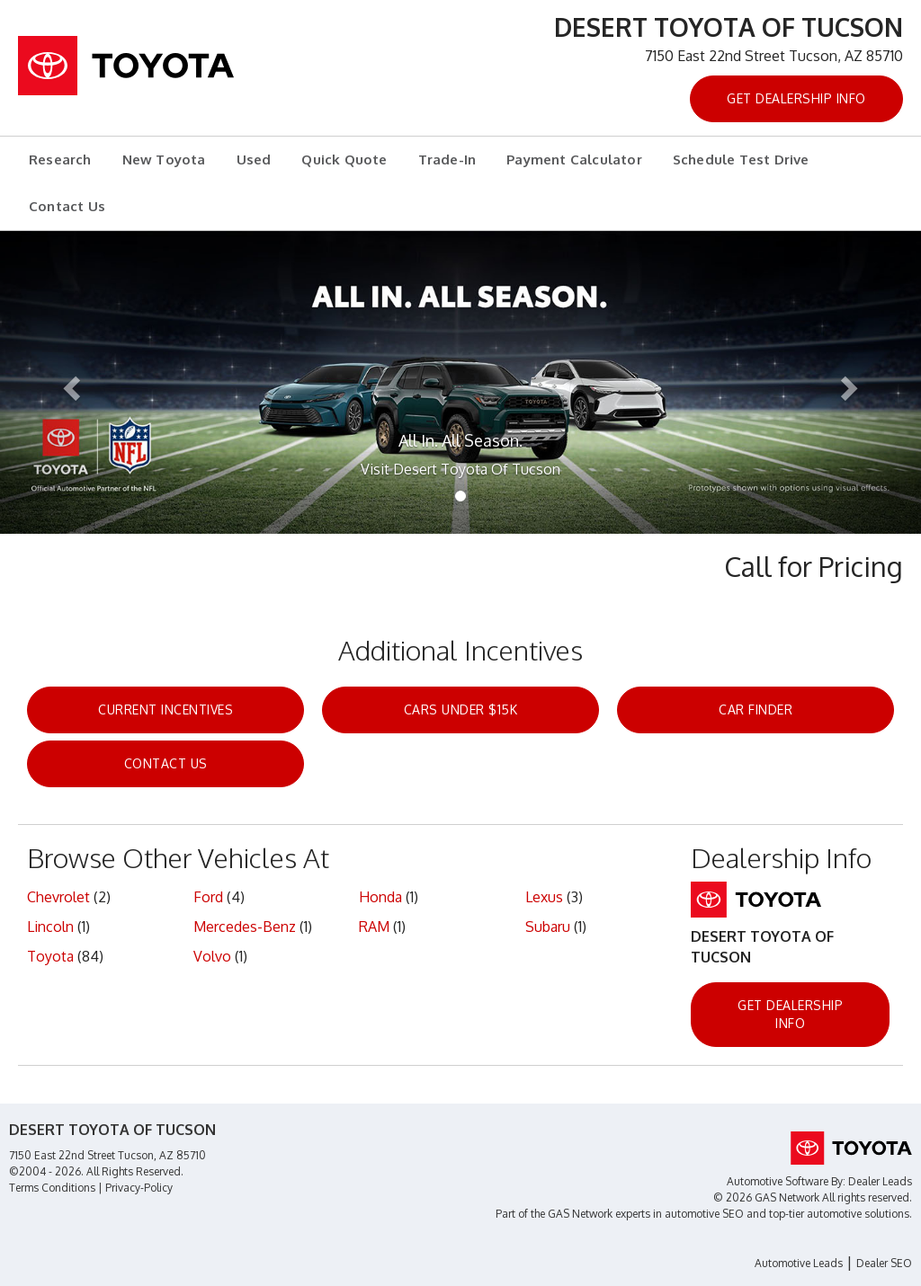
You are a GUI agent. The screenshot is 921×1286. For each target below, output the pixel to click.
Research (60, 159)
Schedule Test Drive (741, 159)
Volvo (212, 956)
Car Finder (755, 709)
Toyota (50, 956)
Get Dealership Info (796, 98)
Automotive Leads (799, 1263)
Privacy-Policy (139, 1187)
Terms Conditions (52, 1187)
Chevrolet (58, 897)
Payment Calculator (574, 159)
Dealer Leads (880, 1181)
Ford (208, 897)
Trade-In (447, 159)
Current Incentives (165, 709)
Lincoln (50, 927)
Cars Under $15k (461, 709)
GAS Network (580, 1213)
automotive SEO (704, 1213)
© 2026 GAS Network (766, 1197)
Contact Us (67, 206)
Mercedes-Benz (244, 927)
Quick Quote (344, 159)
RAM (374, 927)
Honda (380, 897)
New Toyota (164, 159)
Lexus (544, 897)
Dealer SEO (884, 1263)
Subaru (547, 927)
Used (254, 159)
